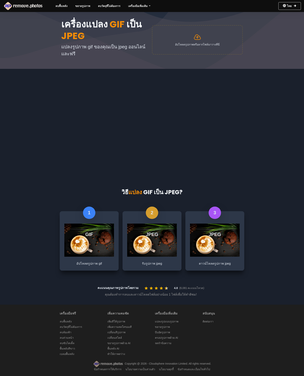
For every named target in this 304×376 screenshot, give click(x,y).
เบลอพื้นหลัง (67, 353)
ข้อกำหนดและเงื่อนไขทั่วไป (194, 369)
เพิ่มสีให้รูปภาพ (116, 321)
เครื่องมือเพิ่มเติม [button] (138, 6)
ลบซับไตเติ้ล (67, 343)
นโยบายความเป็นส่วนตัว (140, 369)
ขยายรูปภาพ (82, 6)
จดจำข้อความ (163, 343)
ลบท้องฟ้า (65, 332)
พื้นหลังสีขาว (67, 348)
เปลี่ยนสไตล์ (114, 337)
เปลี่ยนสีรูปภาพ (116, 332)
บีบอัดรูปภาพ (162, 332)
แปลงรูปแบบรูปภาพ (166, 321)
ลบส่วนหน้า (67, 337)
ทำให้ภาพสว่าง (116, 353)
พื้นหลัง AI (113, 348)
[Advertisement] (152, 98)
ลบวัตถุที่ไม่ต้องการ (109, 6)
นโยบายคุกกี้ (166, 369)
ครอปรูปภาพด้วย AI (166, 337)
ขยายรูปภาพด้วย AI (118, 343)
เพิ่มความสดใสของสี (119, 326)
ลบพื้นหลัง (61, 6)
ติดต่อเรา (208, 321)
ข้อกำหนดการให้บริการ (108, 369)
